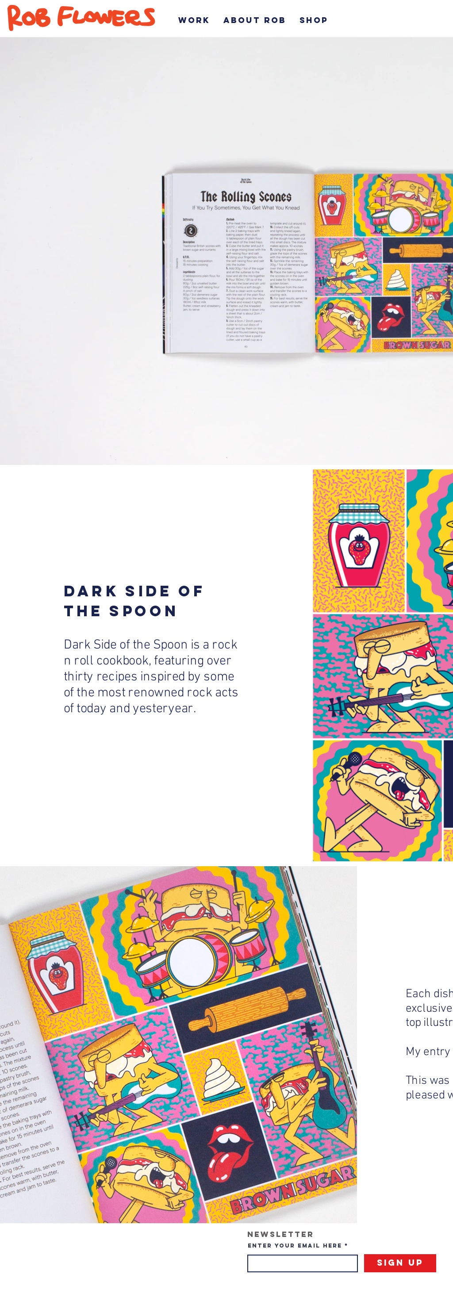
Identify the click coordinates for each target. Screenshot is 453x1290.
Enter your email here (295, 1245)
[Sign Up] (400, 1263)
